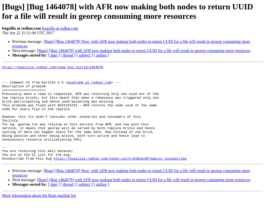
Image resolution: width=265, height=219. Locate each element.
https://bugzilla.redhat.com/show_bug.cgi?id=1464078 (52, 67)
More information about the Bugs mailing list (39, 214)
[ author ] (101, 55)
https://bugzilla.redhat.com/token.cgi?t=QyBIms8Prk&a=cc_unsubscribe (120, 177)
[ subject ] (85, 55)
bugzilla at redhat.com (60, 28)
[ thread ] (68, 55)
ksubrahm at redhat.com (89, 86)
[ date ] (54, 55)
